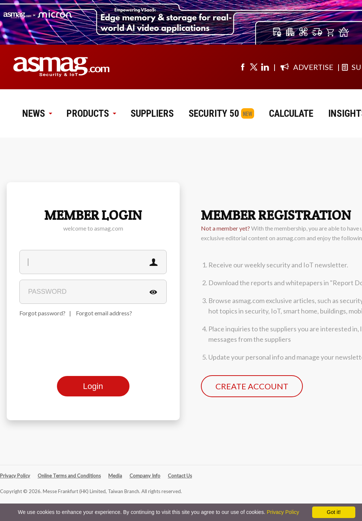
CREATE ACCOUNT (251, 386)
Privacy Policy (15, 476)
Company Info (144, 476)
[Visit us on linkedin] (265, 67)
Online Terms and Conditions (69, 476)
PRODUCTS (91, 113)
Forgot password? (42, 312)
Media (115, 476)
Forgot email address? (104, 312)
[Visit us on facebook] (242, 67)
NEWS (37, 113)
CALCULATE (291, 113)
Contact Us (180, 476)
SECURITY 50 (214, 113)
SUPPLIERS (152, 113)
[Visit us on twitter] (254, 67)
